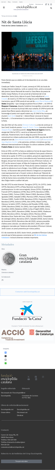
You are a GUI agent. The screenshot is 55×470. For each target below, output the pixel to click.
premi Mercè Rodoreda (43, 101)
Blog (9, 2)
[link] (27, 291)
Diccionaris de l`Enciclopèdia (12, 393)
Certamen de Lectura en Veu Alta (30, 397)
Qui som (3, 2)
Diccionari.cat (39, 4)
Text (23, 393)
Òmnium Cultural (29, 125)
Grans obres (5, 412)
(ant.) (26, 26)
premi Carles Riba (38, 111)
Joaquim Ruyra (7, 130)
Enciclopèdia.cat (23, 409)
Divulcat (31, 4)
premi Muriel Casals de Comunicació (28, 140)
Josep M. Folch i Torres (30, 127)
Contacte (14, 2)
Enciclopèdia (6, 396)
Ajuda (21, 2)
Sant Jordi (11, 116)
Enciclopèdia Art (7, 409)
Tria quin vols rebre (21, 461)
